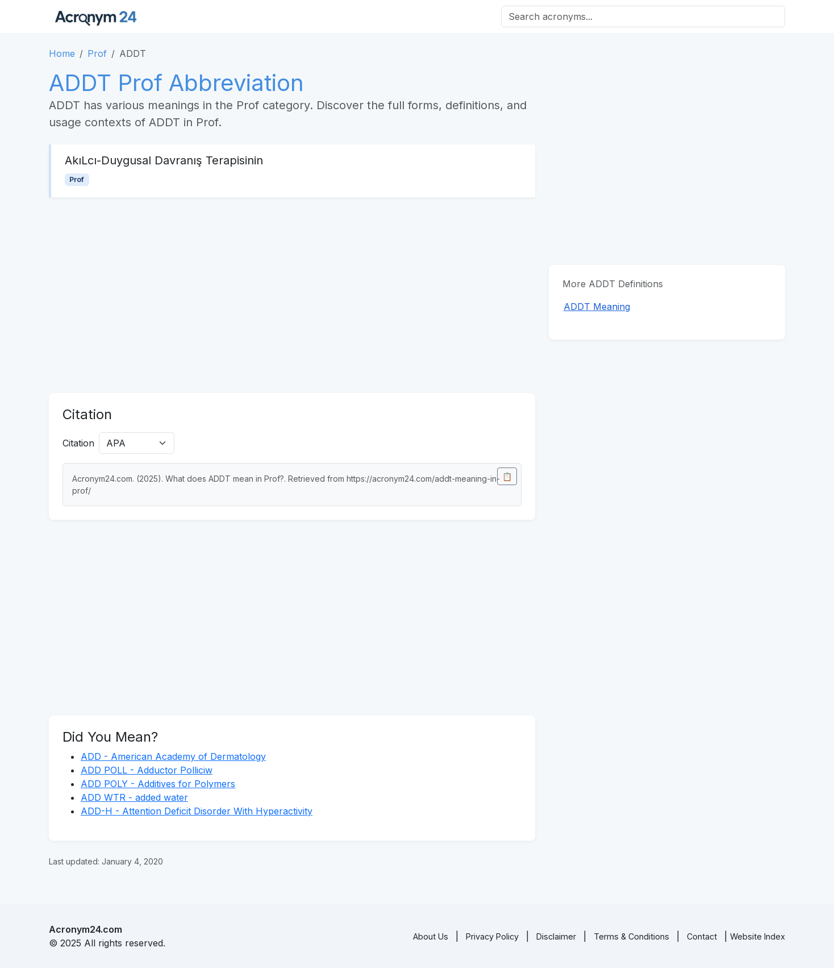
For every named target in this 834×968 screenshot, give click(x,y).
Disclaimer (556, 936)
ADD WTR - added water (134, 797)
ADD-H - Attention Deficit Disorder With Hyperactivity (196, 811)
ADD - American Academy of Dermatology (173, 756)
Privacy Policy (492, 936)
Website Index (757, 936)
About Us (430, 936)
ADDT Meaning (597, 306)
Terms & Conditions (631, 936)
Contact (702, 936)
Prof (97, 53)
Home (62, 53)
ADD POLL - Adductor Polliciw (146, 770)
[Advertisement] (292, 295)
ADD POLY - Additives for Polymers (158, 783)
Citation (78, 443)
